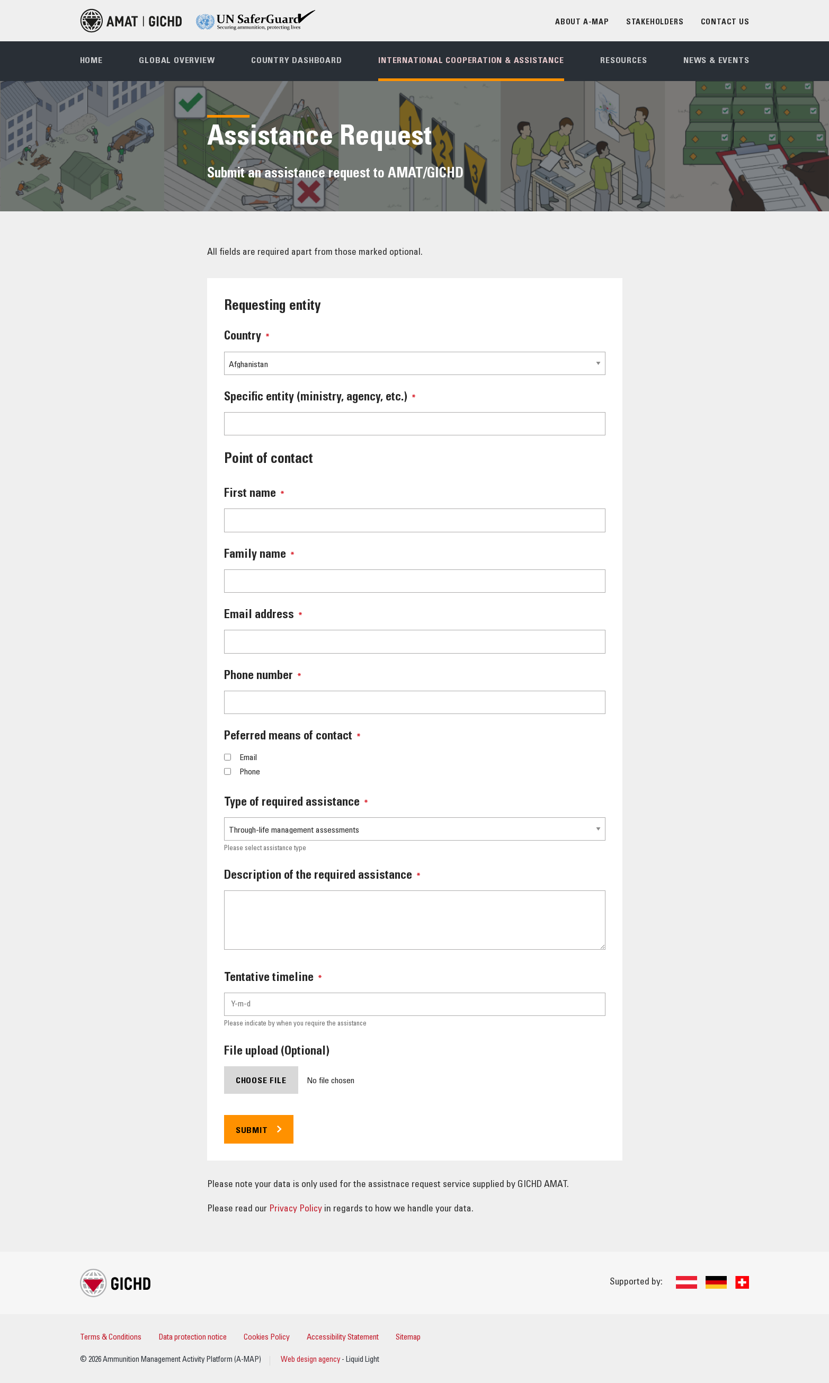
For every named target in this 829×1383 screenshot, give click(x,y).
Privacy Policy (295, 1209)
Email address (263, 615)
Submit (252, 1131)
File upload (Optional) (276, 1052)
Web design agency (311, 1360)
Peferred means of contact (292, 737)
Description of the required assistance (322, 876)
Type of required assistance (296, 803)
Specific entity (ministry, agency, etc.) (320, 398)
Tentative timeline (273, 978)
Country (247, 337)
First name (254, 494)
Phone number (262, 676)
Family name (259, 555)
